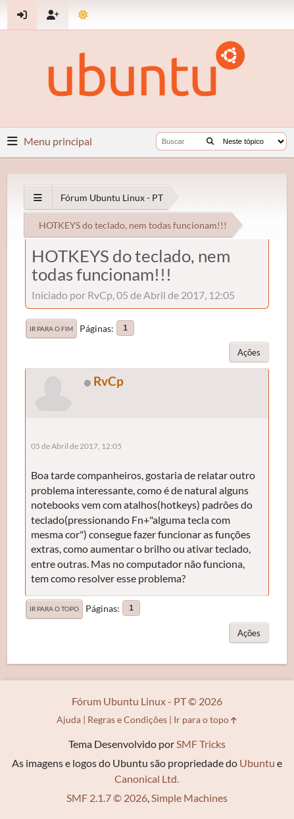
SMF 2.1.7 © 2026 (106, 797)
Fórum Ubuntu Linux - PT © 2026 (147, 701)
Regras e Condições (127, 719)
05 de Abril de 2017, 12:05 (76, 446)
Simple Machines (189, 797)
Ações (248, 352)
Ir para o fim (51, 329)
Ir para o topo (54, 609)
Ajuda (69, 719)
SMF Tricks (201, 743)
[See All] (38, 197)
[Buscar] (210, 141)
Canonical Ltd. (146, 778)
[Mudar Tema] (83, 15)
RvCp (108, 380)
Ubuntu (257, 763)
